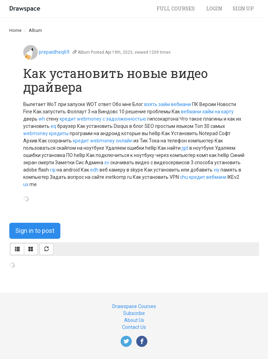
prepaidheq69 (54, 52)
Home (15, 30)
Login (214, 8)
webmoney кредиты (46, 133)
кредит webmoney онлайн (102, 140)
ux (25, 184)
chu (184, 177)
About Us (134, 320)
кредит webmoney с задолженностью (103, 119)
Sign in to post (34, 230)
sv (106, 162)
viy (216, 170)
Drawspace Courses (134, 306)
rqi (52, 170)
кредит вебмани (207, 177)
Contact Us (134, 327)
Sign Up (243, 8)
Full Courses (176, 8)
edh (94, 170)
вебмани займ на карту (207, 111)
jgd (185, 148)
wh (41, 119)
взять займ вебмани (167, 104)
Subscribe (134, 313)
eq (53, 126)
